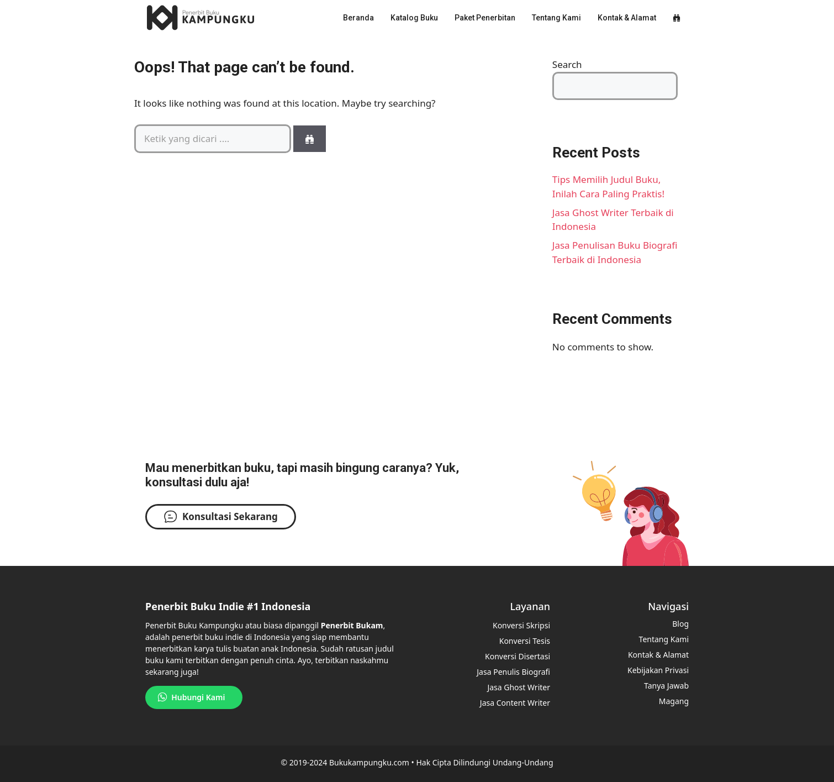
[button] (676, 18)
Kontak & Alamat (627, 17)
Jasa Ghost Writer (518, 687)
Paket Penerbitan (485, 17)
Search (567, 64)
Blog (680, 623)
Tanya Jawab (666, 685)
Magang (674, 701)
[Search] (309, 138)
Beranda (358, 17)
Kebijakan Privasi (658, 670)
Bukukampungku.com (369, 762)
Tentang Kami (556, 17)
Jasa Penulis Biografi (513, 671)
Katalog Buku (414, 17)
